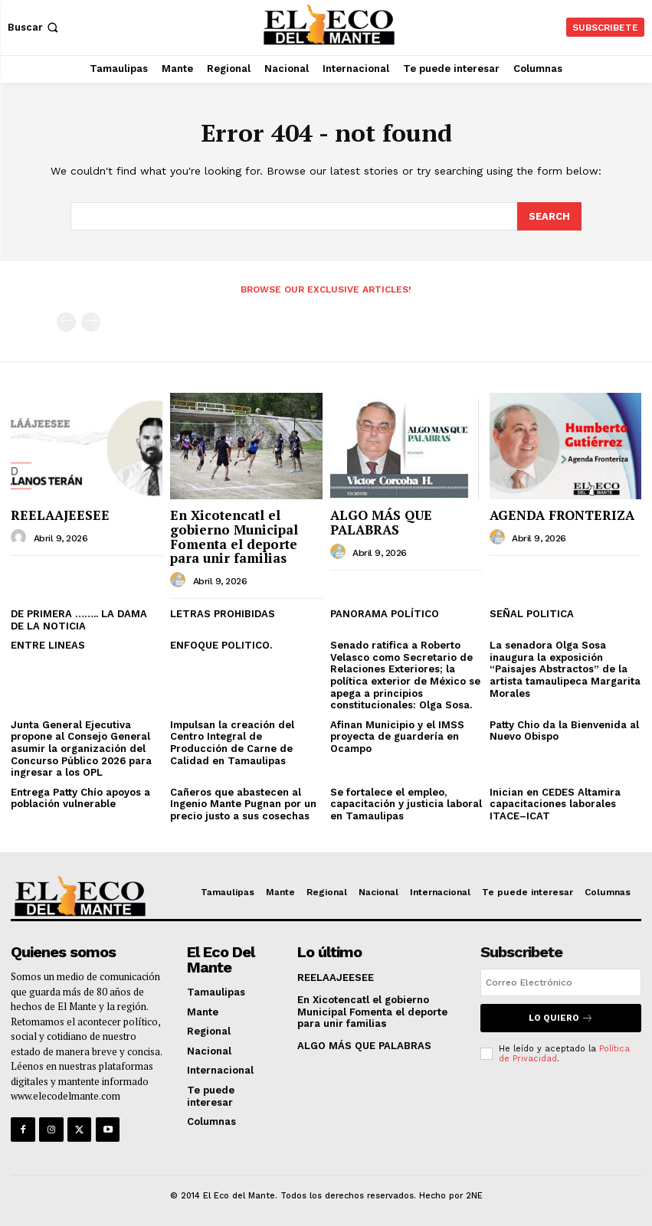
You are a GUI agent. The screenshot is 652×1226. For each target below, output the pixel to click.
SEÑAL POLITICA (532, 613)
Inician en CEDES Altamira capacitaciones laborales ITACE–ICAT (555, 802)
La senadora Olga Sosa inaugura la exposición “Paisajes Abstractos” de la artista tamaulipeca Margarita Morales (565, 668)
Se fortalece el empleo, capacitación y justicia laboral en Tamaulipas (406, 802)
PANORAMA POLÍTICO (384, 613)
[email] (560, 982)
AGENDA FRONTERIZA (562, 514)
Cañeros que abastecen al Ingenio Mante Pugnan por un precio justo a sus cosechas (243, 802)
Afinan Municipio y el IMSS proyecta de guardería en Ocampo (397, 735)
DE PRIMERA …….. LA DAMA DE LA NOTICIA (79, 619)
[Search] (549, 216)
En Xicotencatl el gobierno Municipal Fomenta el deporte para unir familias (234, 535)
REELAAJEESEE (60, 514)
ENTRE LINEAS (48, 644)
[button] (34, 27)
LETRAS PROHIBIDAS (222, 613)
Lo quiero (560, 1016)
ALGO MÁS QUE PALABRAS (381, 521)
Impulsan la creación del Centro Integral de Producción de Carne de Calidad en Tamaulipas (232, 741)
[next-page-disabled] (90, 321)
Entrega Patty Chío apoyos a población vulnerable (80, 797)
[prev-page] (66, 321)
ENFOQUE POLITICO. (221, 644)
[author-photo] (21, 536)
